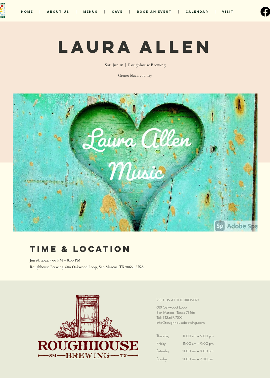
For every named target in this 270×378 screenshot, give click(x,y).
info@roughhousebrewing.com (180, 322)
